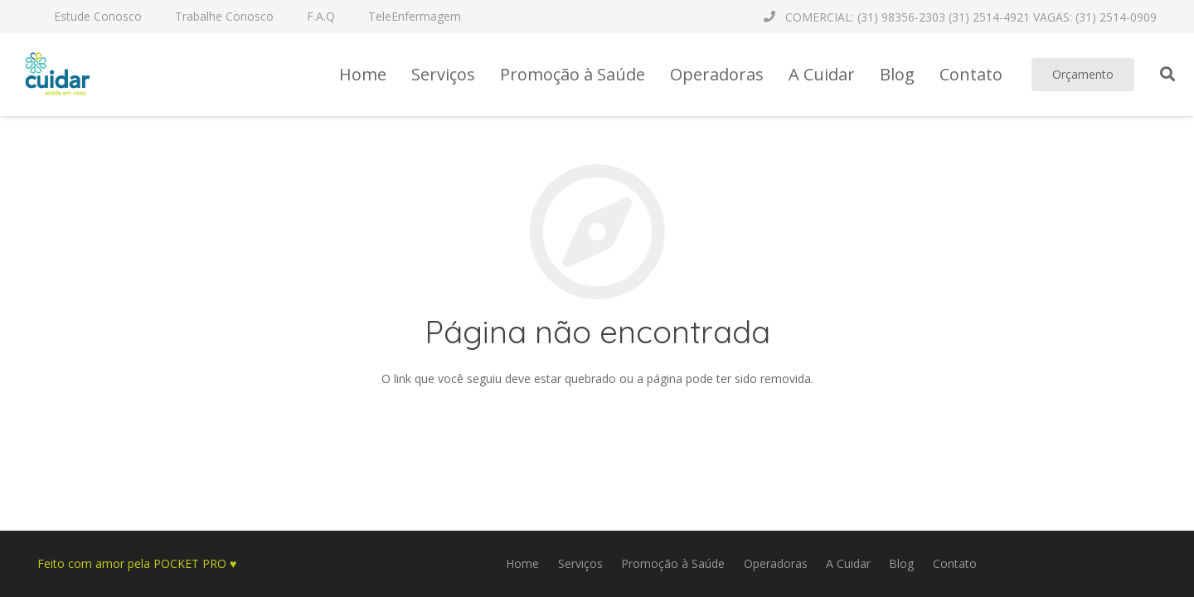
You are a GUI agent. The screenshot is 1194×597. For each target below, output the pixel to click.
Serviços (580, 563)
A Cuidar (848, 563)
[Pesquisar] (1167, 74)
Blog (901, 563)
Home (522, 563)
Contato (955, 563)
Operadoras (776, 563)
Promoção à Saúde (673, 563)
